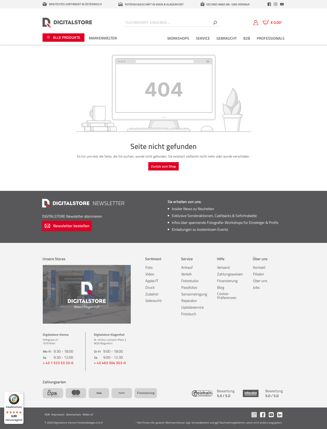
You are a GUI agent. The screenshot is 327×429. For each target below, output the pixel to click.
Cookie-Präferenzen (226, 296)
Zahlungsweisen (230, 274)
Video (149, 274)
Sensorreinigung (194, 294)
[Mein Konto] (255, 22)
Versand (223, 267)
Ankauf (187, 267)
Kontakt (259, 267)
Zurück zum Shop (163, 166)
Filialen (258, 274)
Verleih (186, 274)
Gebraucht (153, 300)
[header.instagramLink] (275, 4)
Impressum (57, 414)
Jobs (256, 287)
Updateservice (192, 307)
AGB (47, 414)
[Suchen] (215, 23)
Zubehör (152, 294)
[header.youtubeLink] (281, 4)
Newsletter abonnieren (72, 216)
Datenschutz (73, 414)
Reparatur (189, 300)
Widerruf (88, 414)
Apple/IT (151, 281)
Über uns (260, 281)
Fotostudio (190, 281)
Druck (150, 287)
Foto (149, 267)
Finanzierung (227, 281)
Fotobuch (188, 314)
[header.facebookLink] (269, 4)
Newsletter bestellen (67, 226)
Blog (220, 287)
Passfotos (189, 287)
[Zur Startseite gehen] (67, 23)
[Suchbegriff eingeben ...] (167, 23)
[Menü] (21, 394)
